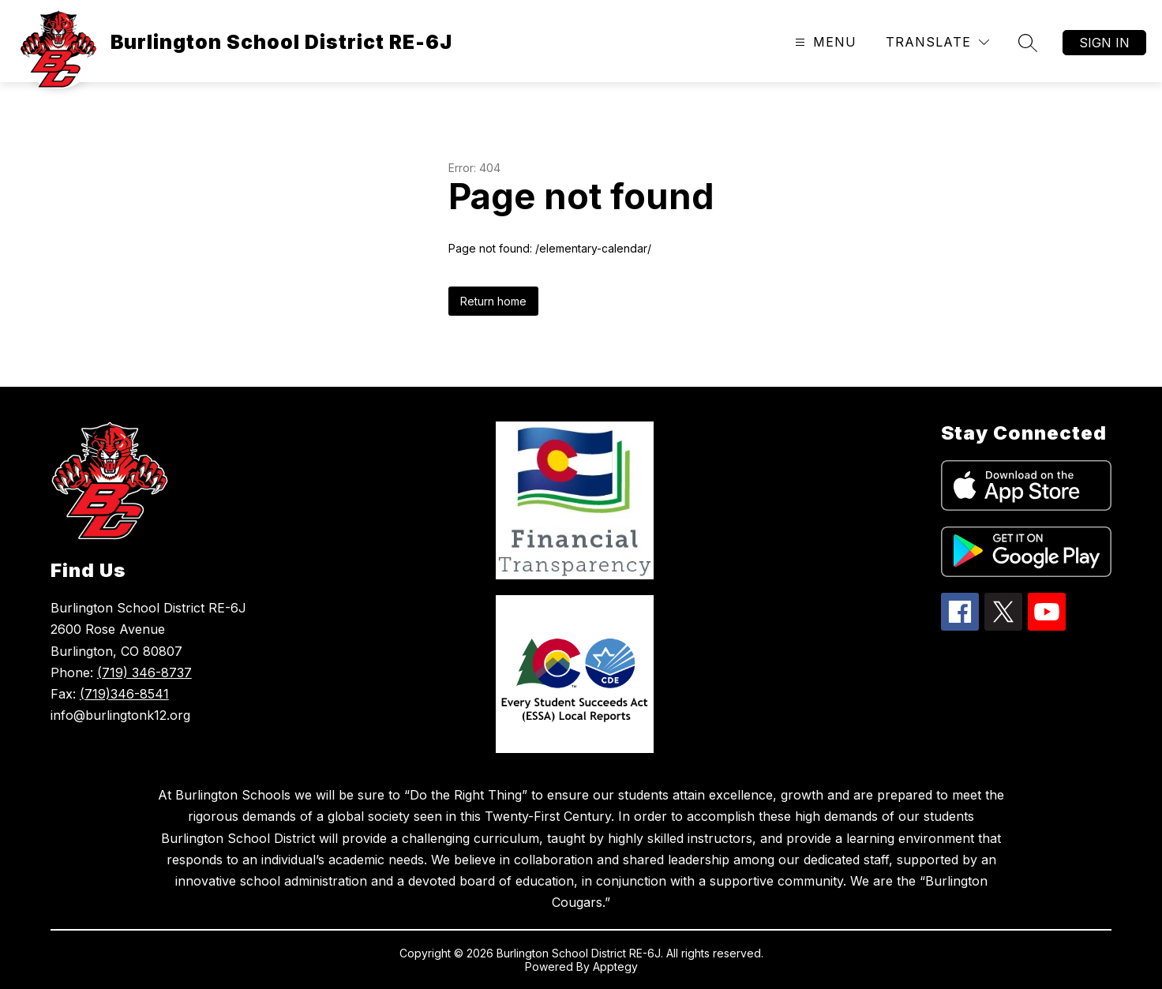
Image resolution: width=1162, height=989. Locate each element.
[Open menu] (824, 42)
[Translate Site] (937, 42)
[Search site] (1027, 42)
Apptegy (615, 966)
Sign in (1104, 43)
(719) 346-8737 (144, 672)
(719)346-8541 (124, 694)
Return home (493, 301)
